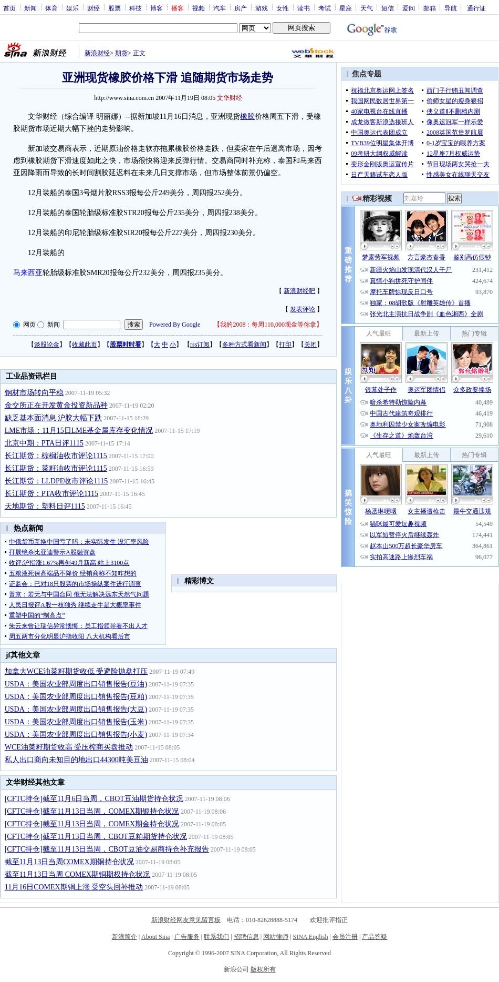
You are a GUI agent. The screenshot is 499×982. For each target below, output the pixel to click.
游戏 (261, 8)
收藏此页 (84, 344)
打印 (285, 344)
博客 (156, 8)
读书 (303, 8)
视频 (198, 8)
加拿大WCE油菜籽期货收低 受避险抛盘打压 (76, 671)
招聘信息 (246, 936)
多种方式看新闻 (244, 344)
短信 (387, 8)
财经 (93, 8)
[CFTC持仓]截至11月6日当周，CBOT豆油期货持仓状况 (94, 799)
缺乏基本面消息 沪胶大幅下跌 (53, 418)
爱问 (408, 8)
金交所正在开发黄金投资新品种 (56, 405)
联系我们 (216, 936)
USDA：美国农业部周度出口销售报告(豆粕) (76, 697)
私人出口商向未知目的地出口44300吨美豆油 (76, 760)
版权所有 (263, 969)
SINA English (310, 936)
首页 (9, 8)
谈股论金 (46, 344)
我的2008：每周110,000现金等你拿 (268, 324)
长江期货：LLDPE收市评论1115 (56, 481)
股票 (114, 8)
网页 (29, 324)
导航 (450, 8)
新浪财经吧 (299, 291)
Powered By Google (174, 324)
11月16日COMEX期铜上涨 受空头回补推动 (74, 887)
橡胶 (247, 116)
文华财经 (229, 98)
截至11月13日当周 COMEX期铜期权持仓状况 (78, 874)
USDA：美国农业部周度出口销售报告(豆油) (76, 684)
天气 (366, 8)
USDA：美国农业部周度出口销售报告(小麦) (76, 734)
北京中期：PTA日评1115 (44, 443)
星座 (345, 8)
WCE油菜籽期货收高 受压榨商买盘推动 (69, 747)
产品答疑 (374, 936)
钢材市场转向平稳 (34, 393)
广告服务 (187, 936)
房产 (240, 8)
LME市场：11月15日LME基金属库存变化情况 (79, 430)
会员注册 (345, 936)
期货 (121, 53)
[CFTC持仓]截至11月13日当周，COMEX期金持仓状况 (92, 824)
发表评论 (302, 309)
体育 (51, 8)
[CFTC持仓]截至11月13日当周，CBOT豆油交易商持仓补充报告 (107, 849)
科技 (135, 8)
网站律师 (275, 936)
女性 (282, 8)
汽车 (219, 8)
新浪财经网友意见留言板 (186, 920)
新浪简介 (124, 936)
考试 (324, 8)
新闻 (30, 8)
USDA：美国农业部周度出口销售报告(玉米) (76, 722)
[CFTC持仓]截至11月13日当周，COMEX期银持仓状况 (92, 811)
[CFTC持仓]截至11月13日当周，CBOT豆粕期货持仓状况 (96, 837)
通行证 (476, 8)
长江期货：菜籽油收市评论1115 (56, 468)
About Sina (155, 936)
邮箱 (429, 8)
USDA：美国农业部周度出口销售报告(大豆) (76, 709)
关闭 (310, 344)
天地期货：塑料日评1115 (45, 506)
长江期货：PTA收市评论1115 (51, 494)
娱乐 (72, 8)
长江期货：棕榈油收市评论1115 (56, 456)
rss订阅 (200, 344)
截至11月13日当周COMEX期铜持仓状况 (69, 862)
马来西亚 (28, 273)
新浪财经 (97, 53)
